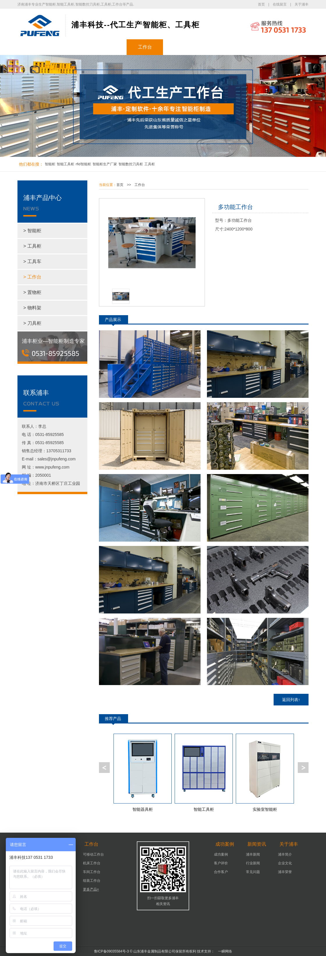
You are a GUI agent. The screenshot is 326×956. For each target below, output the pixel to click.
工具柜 (109, 47)
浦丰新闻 (253, 854)
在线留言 (280, 4)
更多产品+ (91, 889)
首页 (261, 4)
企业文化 (285, 863)
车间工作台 (91, 872)
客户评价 (221, 863)
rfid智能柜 (83, 164)
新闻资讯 (217, 47)
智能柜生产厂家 (105, 164)
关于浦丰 (302, 4)
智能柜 (72, 47)
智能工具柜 (65, 164)
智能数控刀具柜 (130, 164)
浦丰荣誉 (285, 872)
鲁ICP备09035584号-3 (111, 951)
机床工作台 (91, 863)
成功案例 (181, 47)
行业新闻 (253, 863)
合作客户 (221, 872)
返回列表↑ (291, 699)
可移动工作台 (93, 854)
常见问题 (253, 872)
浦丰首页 (35, 47)
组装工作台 (91, 881)
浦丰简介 (285, 854)
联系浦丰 (290, 47)
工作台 (145, 47)
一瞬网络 (223, 951)
